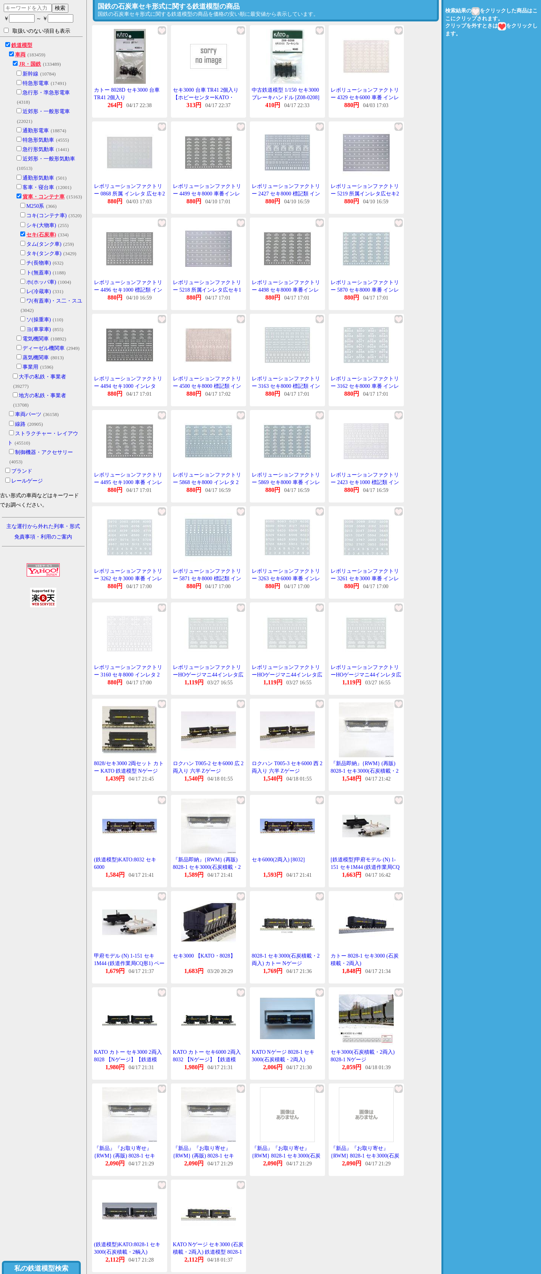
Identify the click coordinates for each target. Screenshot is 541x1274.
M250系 (35, 206)
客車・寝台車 (38, 187)
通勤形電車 (36, 130)
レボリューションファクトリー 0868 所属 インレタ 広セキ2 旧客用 (129, 193)
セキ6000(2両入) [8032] (278, 859)
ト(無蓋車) (38, 272)
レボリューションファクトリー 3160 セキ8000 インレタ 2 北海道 (128, 674)
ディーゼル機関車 (44, 348)
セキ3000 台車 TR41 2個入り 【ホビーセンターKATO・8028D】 (206, 97)
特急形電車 (36, 83)
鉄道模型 (21, 45)
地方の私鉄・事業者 (42, 395)
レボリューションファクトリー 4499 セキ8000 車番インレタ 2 (207, 193)
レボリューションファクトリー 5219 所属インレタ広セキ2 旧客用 (365, 193)
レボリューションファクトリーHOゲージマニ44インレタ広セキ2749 (208, 674)
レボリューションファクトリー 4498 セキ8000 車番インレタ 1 (286, 290)
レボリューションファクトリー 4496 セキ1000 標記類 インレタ (128, 290)
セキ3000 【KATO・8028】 (204, 956)
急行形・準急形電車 (46, 92)
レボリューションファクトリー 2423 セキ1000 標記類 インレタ (365, 482)
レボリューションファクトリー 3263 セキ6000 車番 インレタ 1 (286, 578)
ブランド (21, 471)
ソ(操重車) (38, 319)
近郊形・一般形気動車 (49, 159)
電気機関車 (36, 339)
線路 (20, 424)
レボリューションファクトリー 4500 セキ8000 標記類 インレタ (207, 386)
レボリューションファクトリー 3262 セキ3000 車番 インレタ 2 (128, 578)
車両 (20, 54)
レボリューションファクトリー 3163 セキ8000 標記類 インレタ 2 (286, 386)
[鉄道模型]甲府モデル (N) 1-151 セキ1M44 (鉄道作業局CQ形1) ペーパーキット (365, 867)
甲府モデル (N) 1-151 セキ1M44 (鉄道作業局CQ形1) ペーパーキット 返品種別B (129, 963)
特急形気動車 (38, 140)
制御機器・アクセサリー (44, 452)
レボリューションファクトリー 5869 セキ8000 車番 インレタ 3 (286, 482)
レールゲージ (27, 481)
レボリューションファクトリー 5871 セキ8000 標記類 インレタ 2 (207, 578)
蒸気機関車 (36, 357)
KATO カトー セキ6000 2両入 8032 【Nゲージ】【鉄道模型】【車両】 (207, 1059)
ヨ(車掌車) (38, 329)
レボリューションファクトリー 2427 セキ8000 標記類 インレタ (286, 193)
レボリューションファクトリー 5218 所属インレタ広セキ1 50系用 (207, 290)
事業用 (30, 367)
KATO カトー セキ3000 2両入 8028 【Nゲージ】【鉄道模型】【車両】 (128, 1059)
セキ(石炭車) (41, 235)
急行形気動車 (38, 149)
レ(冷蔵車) (38, 291)
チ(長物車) (38, 263)
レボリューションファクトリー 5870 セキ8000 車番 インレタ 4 (365, 290)
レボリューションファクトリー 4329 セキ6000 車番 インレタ (365, 97)
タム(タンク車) (43, 244)
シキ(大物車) (41, 225)
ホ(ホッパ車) (41, 282)
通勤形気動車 (38, 178)
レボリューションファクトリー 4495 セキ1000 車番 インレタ (128, 482)
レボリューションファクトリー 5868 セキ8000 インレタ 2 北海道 (207, 482)
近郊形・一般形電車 (46, 111)
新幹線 (30, 74)
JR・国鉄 (30, 64)
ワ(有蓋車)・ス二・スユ (54, 301)
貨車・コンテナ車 (44, 197)
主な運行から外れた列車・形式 (43, 526)
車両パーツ (28, 414)
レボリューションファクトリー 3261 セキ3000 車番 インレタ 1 (365, 578)
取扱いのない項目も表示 (37, 31)
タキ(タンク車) (43, 253)
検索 (60, 8)
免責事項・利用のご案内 (43, 537)
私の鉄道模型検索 (41, 1268)
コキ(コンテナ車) (46, 215)
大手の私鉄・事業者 (42, 377)
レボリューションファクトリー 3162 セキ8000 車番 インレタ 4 (365, 386)
